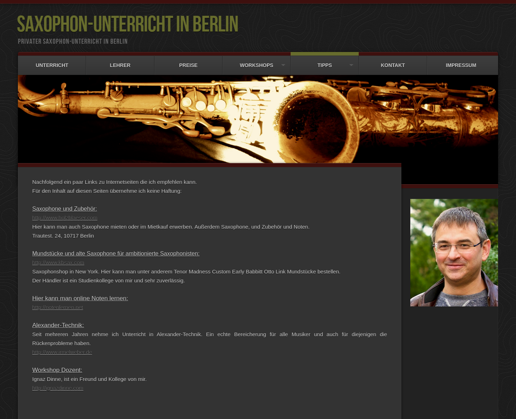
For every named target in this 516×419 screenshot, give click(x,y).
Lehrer (120, 62)
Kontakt (393, 62)
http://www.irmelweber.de (62, 351)
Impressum (461, 62)
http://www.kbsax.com (58, 261)
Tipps (325, 62)
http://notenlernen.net (57, 306)
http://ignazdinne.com (57, 387)
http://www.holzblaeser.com (64, 217)
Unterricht (52, 62)
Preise (188, 62)
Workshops (257, 62)
